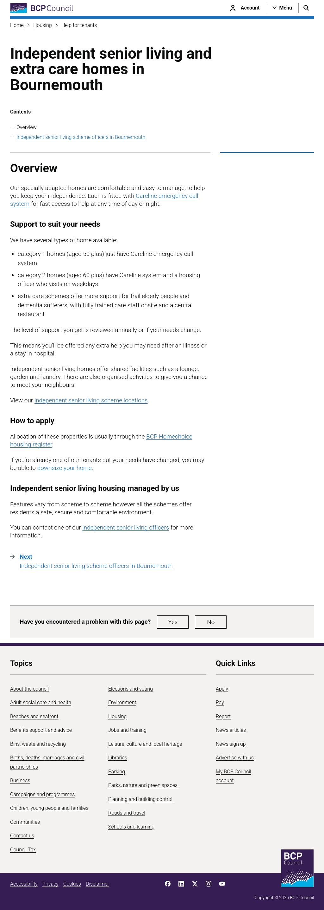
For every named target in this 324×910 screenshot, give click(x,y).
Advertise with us (235, 758)
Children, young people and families (49, 808)
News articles (231, 730)
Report (223, 716)
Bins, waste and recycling (38, 744)
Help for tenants (79, 25)
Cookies (72, 884)
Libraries (117, 758)
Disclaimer (97, 884)
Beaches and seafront (34, 716)
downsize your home (64, 467)
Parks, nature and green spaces (143, 785)
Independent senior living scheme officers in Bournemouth (80, 137)
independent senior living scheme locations (91, 400)
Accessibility (24, 884)
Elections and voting (130, 689)
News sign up (231, 744)
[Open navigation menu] (282, 8)
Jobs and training (127, 730)
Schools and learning (131, 827)
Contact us (22, 836)
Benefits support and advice (41, 730)
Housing (42, 25)
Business (20, 780)
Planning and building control (140, 799)
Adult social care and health (40, 702)
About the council (29, 689)
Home (17, 25)
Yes (173, 622)
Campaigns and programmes (42, 794)
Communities (25, 822)
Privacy (50, 884)
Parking (116, 772)
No (211, 622)
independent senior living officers (125, 527)
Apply (222, 689)
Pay (220, 702)
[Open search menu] (306, 8)
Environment (122, 702)
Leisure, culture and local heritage (145, 744)
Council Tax (23, 850)
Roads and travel (126, 813)
